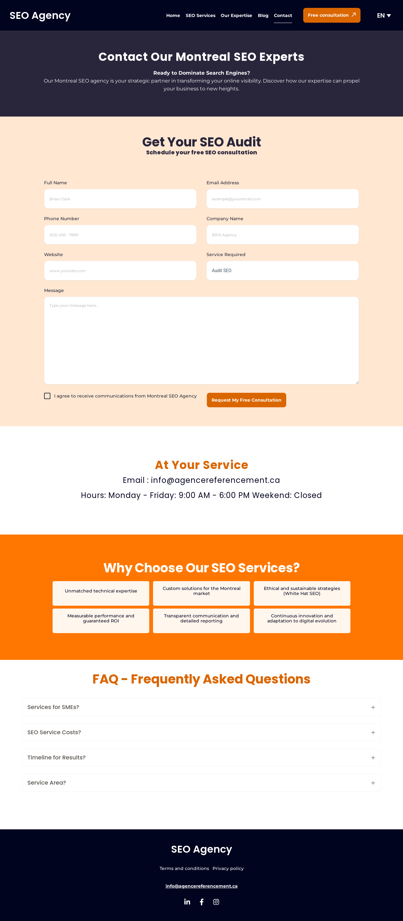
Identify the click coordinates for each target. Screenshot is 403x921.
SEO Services (200, 15)
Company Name (283, 226)
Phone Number (120, 226)
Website (120, 262)
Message (201, 336)
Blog (263, 15)
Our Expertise (236, 15)
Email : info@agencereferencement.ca (201, 480)
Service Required (283, 262)
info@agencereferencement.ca (202, 886)
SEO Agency (40, 15)
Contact (283, 15)
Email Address (283, 191)
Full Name (120, 191)
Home (173, 15)
